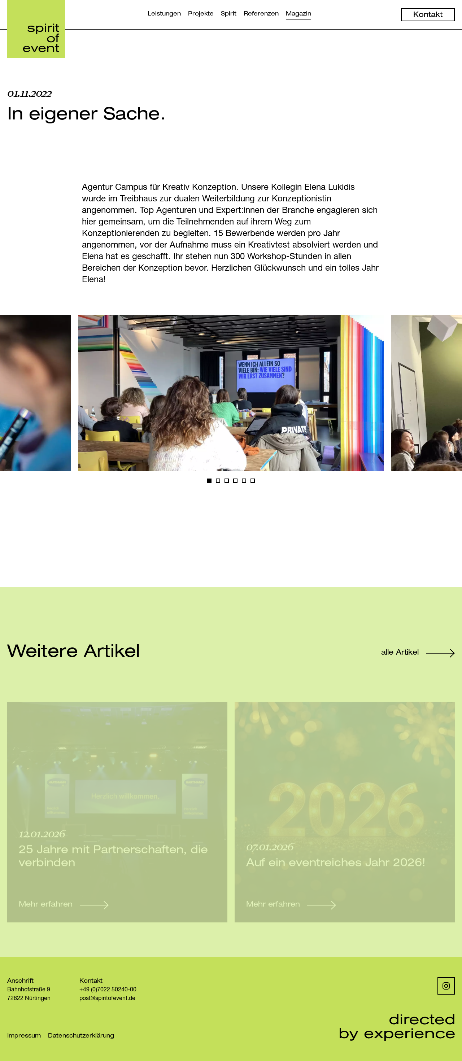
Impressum (24, 1036)
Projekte (201, 14)
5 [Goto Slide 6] (252, 482)
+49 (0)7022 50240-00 (107, 990)
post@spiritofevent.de (107, 999)
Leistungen (164, 14)
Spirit (228, 14)
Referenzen (261, 14)
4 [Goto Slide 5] (244, 482)
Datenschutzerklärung (81, 1036)
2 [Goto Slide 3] (226, 482)
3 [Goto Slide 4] (235, 482)
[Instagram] (446, 986)
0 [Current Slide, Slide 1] (209, 482)
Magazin (298, 14)
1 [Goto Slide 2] (218, 482)
